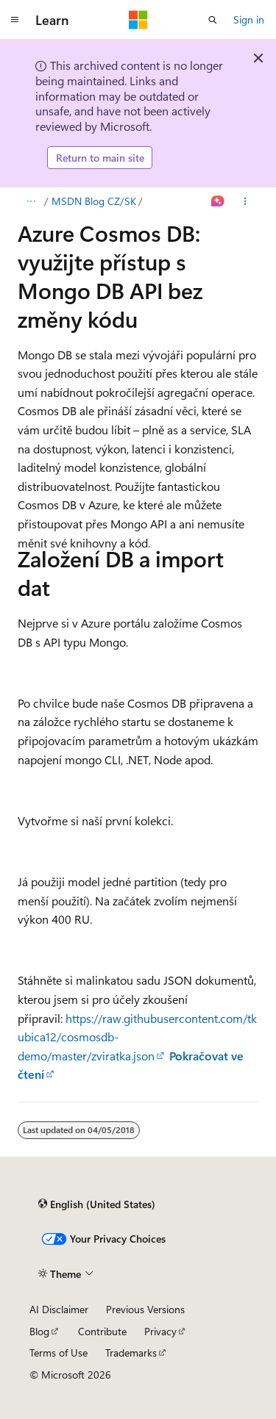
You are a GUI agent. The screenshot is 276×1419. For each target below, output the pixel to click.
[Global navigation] (14, 20)
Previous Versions (145, 1309)
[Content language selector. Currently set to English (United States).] (96, 1204)
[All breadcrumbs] (30, 201)
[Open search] (212, 20)
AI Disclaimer (58, 1309)
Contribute (102, 1331)
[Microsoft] (138, 19)
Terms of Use (58, 1352)
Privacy (160, 1331)
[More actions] (245, 201)
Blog (39, 1331)
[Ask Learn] (218, 201)
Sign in (248, 19)
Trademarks (131, 1352)
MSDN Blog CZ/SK (94, 201)
